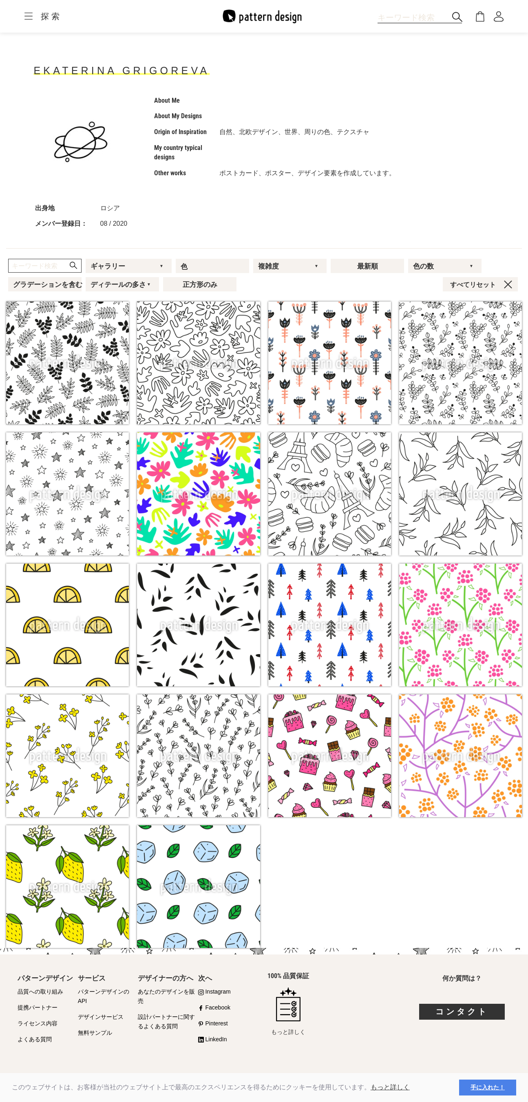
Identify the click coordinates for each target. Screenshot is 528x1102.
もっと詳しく (390, 1087)
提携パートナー (37, 1007)
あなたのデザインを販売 (166, 996)
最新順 (367, 266)
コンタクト (461, 1011)
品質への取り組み (40, 991)
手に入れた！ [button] (488, 1087)
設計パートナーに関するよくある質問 (166, 1021)
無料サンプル (95, 1032)
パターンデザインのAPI (103, 996)
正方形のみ (200, 284)
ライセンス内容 (37, 1023)
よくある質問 (35, 1039)
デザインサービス (101, 1017)
